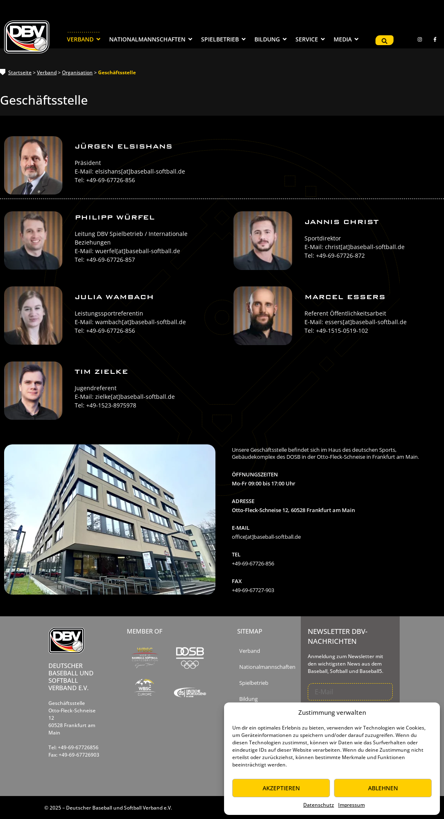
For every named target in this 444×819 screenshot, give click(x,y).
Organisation (77, 72)
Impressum (351, 804)
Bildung (248, 698)
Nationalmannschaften (267, 666)
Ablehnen (383, 788)
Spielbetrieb (253, 682)
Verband (47, 72)
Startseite (20, 72)
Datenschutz (318, 804)
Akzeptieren (281, 788)
